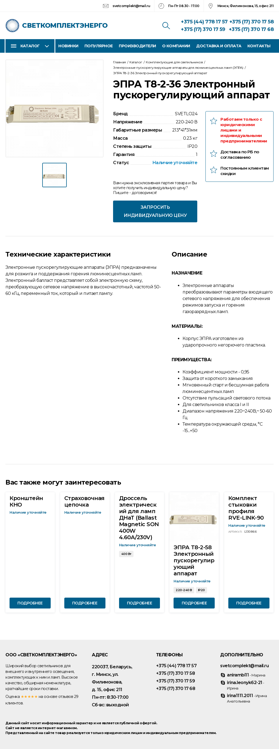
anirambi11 (246, 675)
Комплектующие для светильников (174, 62)
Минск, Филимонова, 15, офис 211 (245, 6)
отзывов (65, 696)
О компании (176, 45)
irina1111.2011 (247, 698)
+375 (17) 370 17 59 (203, 29)
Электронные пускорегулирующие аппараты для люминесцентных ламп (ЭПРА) (178, 67)
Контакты (259, 45)
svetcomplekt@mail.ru (131, 6)
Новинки (68, 45)
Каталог (30, 45)
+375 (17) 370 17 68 (251, 29)
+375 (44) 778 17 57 (204, 22)
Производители (137, 45)
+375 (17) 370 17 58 (251, 22)
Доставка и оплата (218, 45)
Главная (119, 62)
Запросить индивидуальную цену (155, 211)
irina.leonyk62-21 (245, 685)
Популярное (98, 45)
